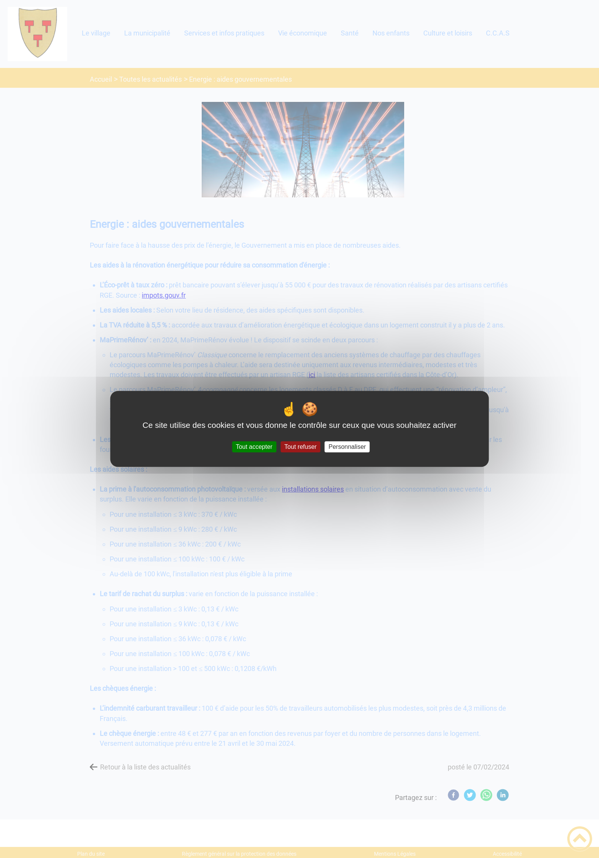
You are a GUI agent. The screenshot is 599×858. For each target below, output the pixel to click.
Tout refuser (300, 447)
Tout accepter (254, 447)
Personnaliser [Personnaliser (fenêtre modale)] (347, 447)
